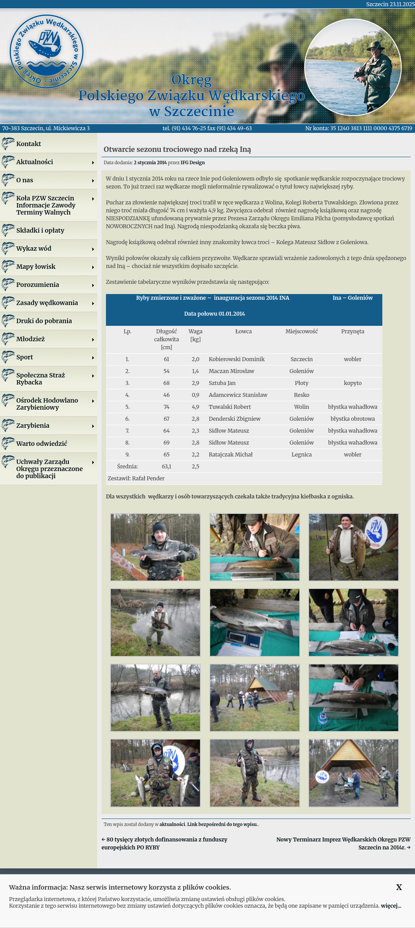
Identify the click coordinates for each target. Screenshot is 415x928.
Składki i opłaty (40, 230)
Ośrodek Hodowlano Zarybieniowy (55, 403)
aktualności (172, 824)
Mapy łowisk (55, 267)
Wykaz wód (55, 249)
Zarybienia (55, 426)
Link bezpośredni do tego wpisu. (222, 824)
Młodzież (55, 339)
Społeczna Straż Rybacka (55, 378)
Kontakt (28, 144)
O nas (55, 180)
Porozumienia (55, 285)
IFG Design (193, 163)
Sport (55, 357)
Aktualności (55, 162)
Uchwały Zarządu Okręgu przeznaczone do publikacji (55, 469)
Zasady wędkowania (55, 303)
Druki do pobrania (44, 321)
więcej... (391, 905)
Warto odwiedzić (41, 444)
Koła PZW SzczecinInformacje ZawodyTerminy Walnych (55, 205)
